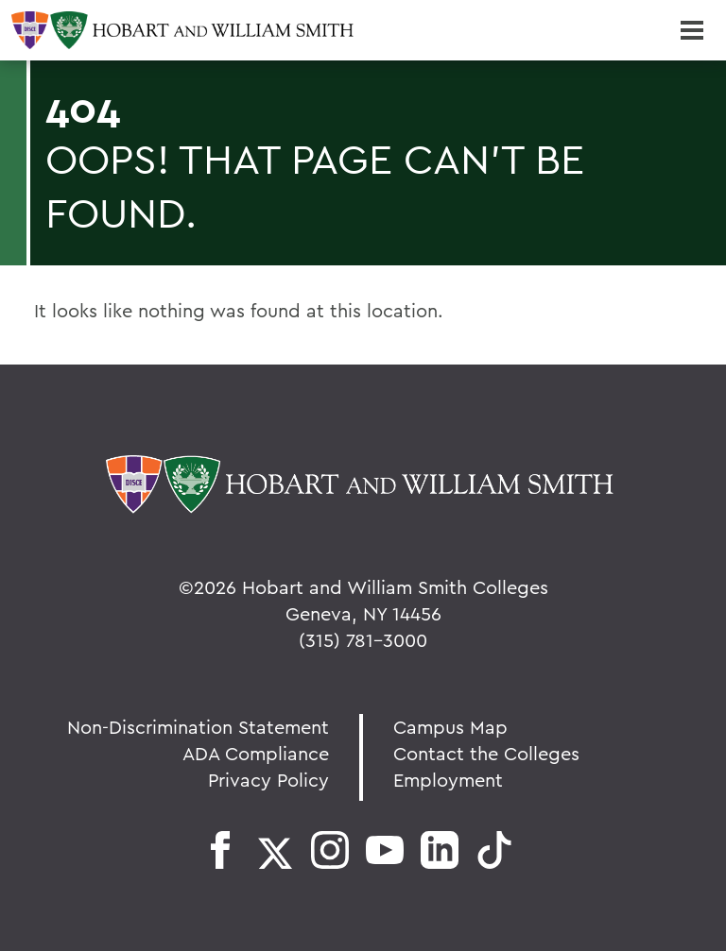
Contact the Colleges (486, 753)
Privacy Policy (268, 779)
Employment (448, 779)
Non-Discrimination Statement (198, 727)
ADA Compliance (255, 753)
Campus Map (450, 727)
